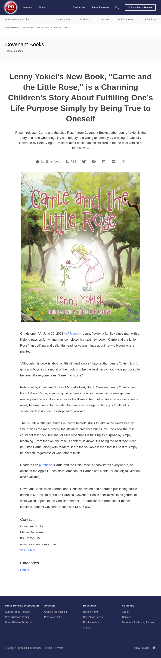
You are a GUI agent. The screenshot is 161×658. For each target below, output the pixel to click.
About (125, 611)
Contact (27, 550)
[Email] (123, 161)
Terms (48, 648)
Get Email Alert (50, 161)
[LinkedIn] (104, 161)
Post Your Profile (53, 617)
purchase (45, 465)
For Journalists (91, 622)
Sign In (43, 7)
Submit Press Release (140, 7)
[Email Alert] (38, 161)
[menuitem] (117, 7)
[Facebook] (94, 161)
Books (46, 27)
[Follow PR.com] (152, 648)
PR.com (73, 333)
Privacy (59, 648)
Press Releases (12, 27)
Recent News (90, 611)
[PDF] (114, 161)
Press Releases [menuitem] (100, 7)
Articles (87, 627)
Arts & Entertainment (31, 27)
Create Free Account (55, 611)
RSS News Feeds (93, 617)
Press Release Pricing (17, 617)
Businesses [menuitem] (79, 7)
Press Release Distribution (19, 622)
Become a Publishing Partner (138, 622)
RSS (73, 161)
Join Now (27, 7)
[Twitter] (84, 161)
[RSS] (67, 161)
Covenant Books (60, 27)
